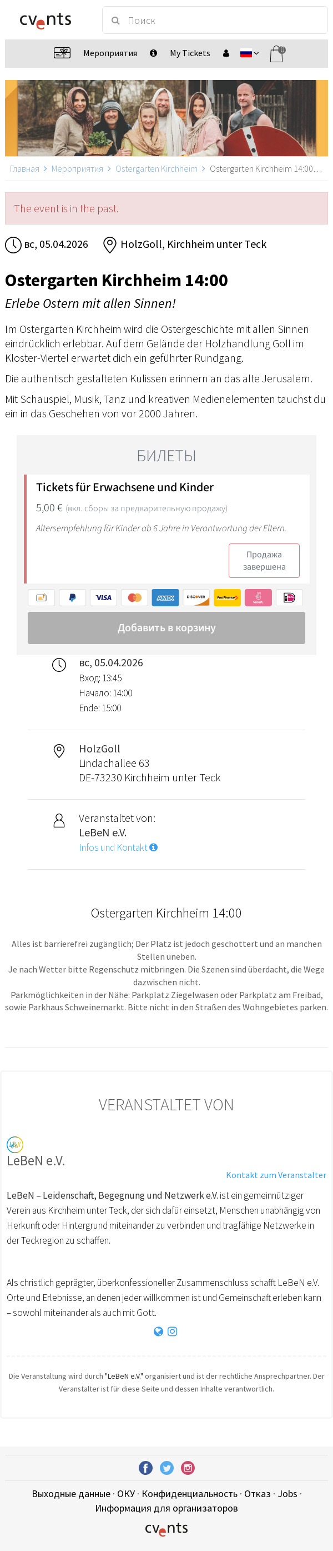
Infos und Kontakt (118, 847)
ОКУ (126, 1493)
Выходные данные (71, 1493)
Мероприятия (77, 168)
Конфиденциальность (190, 1493)
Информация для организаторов (166, 1508)
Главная (24, 168)
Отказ (257, 1493)
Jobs (287, 1493)
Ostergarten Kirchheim (156, 168)
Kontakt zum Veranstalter (276, 1174)
